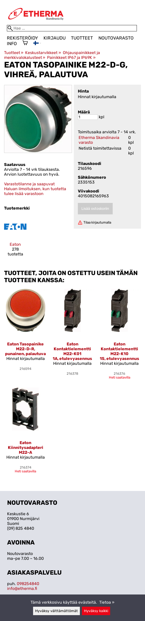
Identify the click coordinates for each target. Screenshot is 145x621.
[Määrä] (88, 117)
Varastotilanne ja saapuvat (29, 184)
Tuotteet (82, 38)
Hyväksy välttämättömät (56, 611)
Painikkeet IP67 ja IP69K (71, 57)
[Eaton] (15, 238)
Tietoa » (106, 602)
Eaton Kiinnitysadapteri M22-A (25, 447)
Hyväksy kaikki (96, 611)
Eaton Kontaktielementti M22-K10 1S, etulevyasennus (119, 351)
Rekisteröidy (22, 38)
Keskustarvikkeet (43, 52)
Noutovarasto (116, 38)
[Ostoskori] (25, 43)
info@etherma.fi (22, 588)
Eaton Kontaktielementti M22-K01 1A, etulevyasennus (72, 351)
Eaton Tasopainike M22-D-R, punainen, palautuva (25, 349)
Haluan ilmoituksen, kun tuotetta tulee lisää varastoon (35, 191)
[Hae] (72, 28)
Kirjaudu (55, 38)
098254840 (28, 583)
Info (12, 43)
